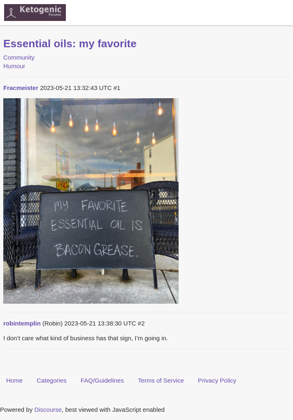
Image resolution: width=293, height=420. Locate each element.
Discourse (48, 409)
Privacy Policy (217, 380)
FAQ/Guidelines (102, 380)
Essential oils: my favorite (70, 43)
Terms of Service (161, 380)
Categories (52, 380)
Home (14, 380)
